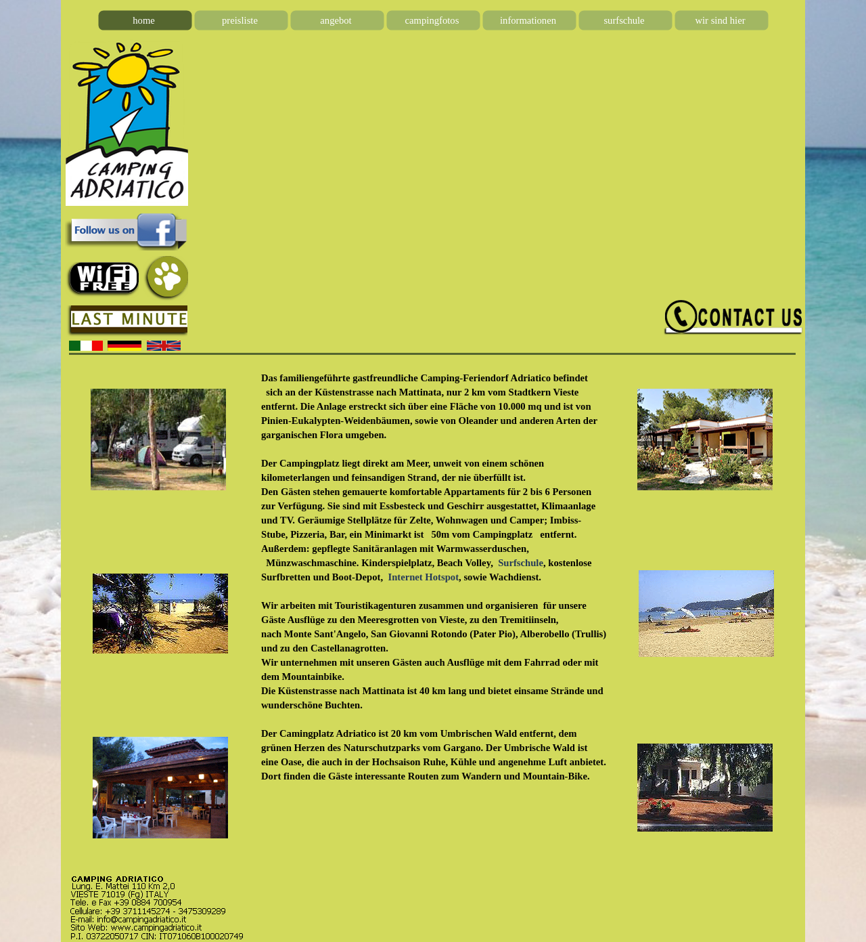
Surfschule (520, 562)
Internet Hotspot (423, 577)
